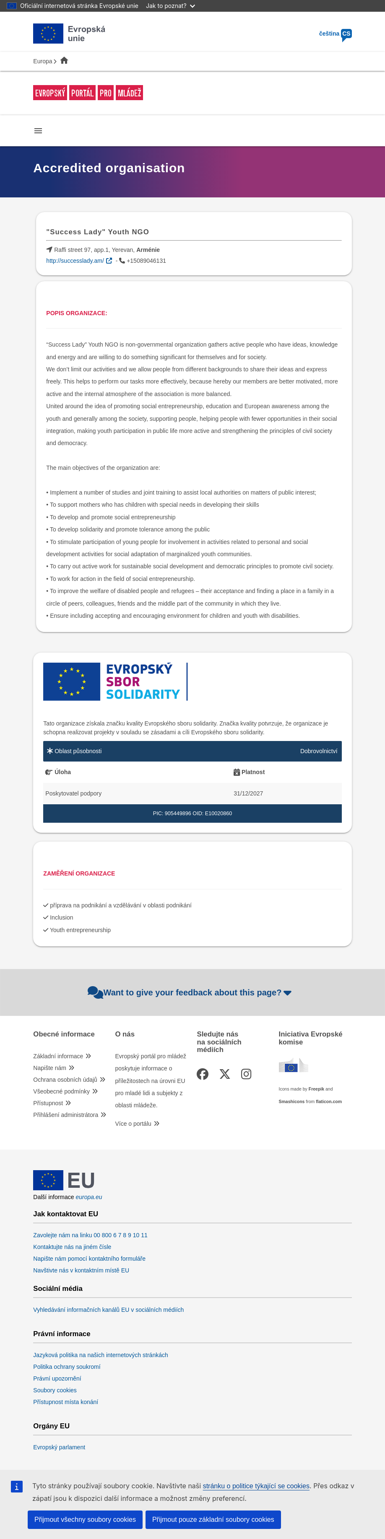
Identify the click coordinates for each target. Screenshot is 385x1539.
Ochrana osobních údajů (65, 1079)
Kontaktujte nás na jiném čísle (72, 1247)
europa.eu (89, 1197)
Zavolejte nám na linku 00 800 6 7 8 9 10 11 (90, 1235)
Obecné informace (63, 1034)
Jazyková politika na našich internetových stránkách (100, 1355)
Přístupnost (48, 1103)
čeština (335, 33)
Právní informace (61, 1334)
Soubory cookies (55, 1390)
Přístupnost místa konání (65, 1402)
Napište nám (49, 1068)
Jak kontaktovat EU (65, 1214)
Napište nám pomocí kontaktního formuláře (89, 1258)
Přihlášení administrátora (65, 1115)
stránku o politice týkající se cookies (256, 1486)
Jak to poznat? (170, 5)
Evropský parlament (59, 1447)
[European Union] (63, 1188)
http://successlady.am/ (75, 260)
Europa (42, 61)
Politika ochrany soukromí (66, 1366)
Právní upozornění (57, 1378)
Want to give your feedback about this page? (191, 992)
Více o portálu (133, 1123)
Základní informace (58, 1056)
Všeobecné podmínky (61, 1091)
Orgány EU (51, 1426)
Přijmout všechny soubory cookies (85, 1519)
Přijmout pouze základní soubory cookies (213, 1519)
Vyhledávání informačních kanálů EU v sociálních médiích (108, 1309)
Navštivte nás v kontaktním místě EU (81, 1270)
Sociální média (58, 1289)
